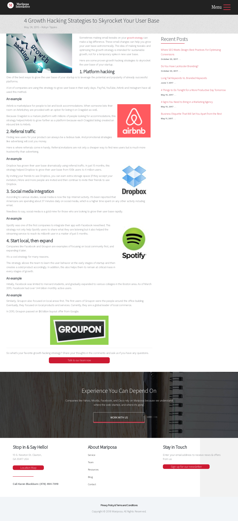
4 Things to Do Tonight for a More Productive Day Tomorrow (193, 90)
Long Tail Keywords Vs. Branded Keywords (184, 78)
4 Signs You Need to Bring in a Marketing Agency (187, 102)
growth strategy (135, 37)
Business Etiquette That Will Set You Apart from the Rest (191, 113)
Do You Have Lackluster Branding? (179, 66)
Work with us (119, 417)
